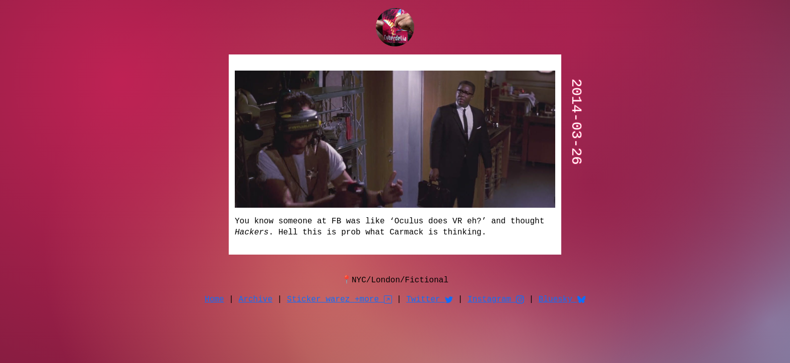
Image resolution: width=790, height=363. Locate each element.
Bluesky (562, 299)
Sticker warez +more (339, 299)
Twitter (429, 299)
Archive (256, 299)
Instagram (496, 299)
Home (214, 299)
